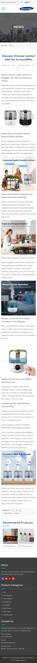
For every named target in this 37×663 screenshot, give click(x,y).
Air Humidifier (7, 595)
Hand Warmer (7, 608)
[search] (22, 2)
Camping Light (7, 615)
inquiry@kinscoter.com (9, 2)
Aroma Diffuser (8, 598)
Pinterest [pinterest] (9, 578)
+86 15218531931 (6, 636)
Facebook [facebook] (2, 578)
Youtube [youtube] (6, 578)
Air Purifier (6, 605)
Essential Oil (7, 602)
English (27, 2)
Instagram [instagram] (13, 578)
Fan (4, 592)
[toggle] (4, 8)
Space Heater (7, 611)
